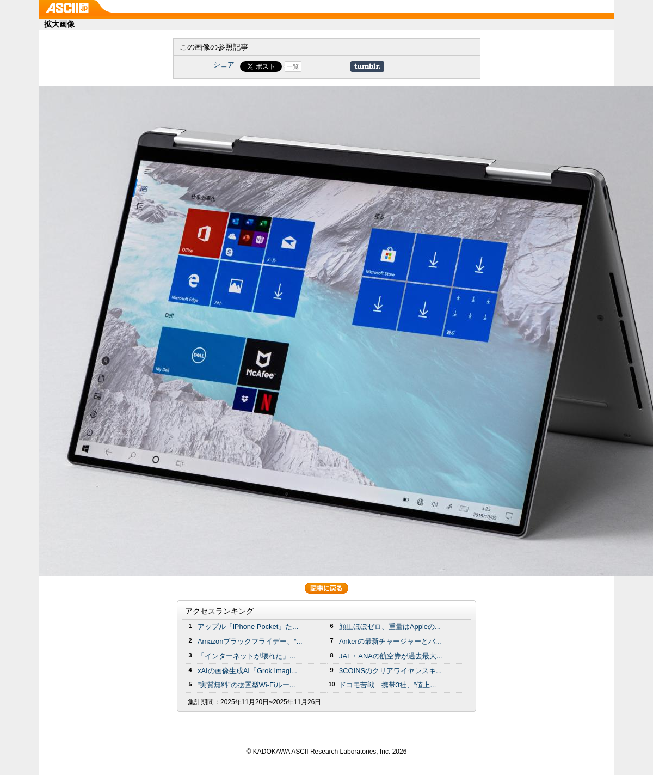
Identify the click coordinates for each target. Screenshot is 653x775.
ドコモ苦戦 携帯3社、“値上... (387, 685)
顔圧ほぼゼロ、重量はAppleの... (390, 627)
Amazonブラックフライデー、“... (250, 641)
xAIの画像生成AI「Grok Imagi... (247, 671)
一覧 (293, 66)
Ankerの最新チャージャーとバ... (390, 641)
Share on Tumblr (367, 66)
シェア (224, 64)
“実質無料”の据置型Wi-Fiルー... (246, 685)
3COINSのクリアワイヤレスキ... (390, 671)
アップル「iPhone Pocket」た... (248, 627)
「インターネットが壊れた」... (246, 656)
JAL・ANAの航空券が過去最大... (390, 656)
